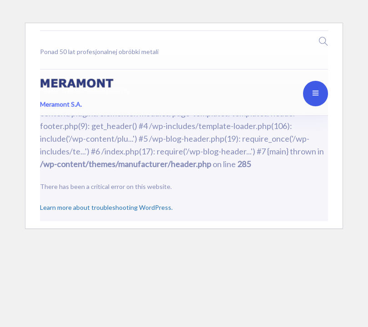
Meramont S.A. (61, 104)
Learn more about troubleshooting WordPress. (106, 207)
